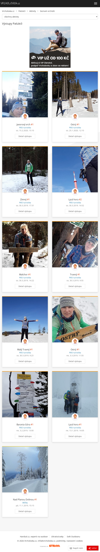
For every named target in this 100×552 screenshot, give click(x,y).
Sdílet (92, 548)
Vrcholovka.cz (8, 11)
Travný (73, 274)
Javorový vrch (23, 124)
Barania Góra (23, 424)
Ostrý (73, 124)
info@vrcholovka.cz (46, 540)
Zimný (23, 199)
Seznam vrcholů (47, 11)
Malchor (23, 274)
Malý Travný (23, 349)
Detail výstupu (25, 136)
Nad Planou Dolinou (23, 499)
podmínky (60, 540)
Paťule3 (21, 11)
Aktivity (32, 11)
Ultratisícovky (57, 536)
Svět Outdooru (73, 536)
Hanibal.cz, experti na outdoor (34, 536)
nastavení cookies (75, 540)
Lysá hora (73, 199)
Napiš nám (76, 548)
